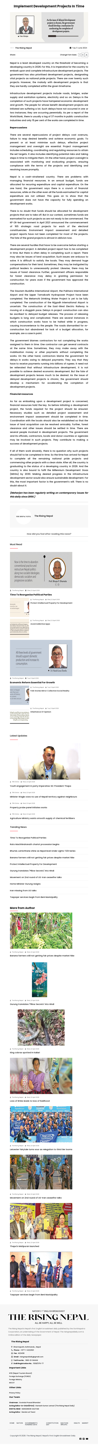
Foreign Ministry (15, 1385)
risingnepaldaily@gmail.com (31, 1363)
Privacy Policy (14, 1399)
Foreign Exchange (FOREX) (20, 1382)
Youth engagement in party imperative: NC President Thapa (40, 792)
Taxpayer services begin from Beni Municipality (34, 903)
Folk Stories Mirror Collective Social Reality (49, 696)
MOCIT (12, 1388)
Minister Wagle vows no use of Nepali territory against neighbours (43, 802)
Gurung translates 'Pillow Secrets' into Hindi (32, 876)
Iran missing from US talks (23, 896)
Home (12, 1429)
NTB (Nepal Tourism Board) (20, 1379)
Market (85, 1429)
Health (77, 1429)
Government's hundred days (31, 1430)
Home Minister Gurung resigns (25, 889)
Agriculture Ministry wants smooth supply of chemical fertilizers (42, 824)
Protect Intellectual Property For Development (51, 609)
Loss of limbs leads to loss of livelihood (30, 1106)
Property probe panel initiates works (28, 813)
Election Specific (64, 1430)
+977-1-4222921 (27, 1356)
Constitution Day (52, 1430)
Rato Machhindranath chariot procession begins (34, 850)
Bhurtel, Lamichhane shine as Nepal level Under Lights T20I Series (42, 856)
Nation (20, 1429)
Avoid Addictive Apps (40, 630)
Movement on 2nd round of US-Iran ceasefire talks (36, 883)
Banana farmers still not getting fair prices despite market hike (42, 863)
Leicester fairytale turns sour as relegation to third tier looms (41, 1155)
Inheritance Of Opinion (40, 718)
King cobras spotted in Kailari (25, 1058)
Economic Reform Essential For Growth (32, 688)
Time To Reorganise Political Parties (31, 600)
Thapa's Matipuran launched (24, 1252)
